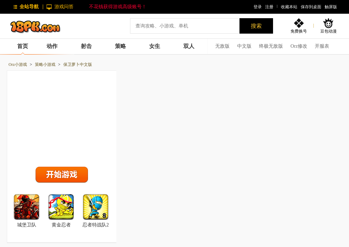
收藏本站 (289, 6)
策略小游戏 (45, 64)
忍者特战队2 (95, 224)
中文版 (244, 46)
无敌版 (222, 46)
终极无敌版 (271, 46)
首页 (22, 46)
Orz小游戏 (18, 64)
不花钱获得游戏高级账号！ (117, 6)
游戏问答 (64, 6)
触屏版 (331, 6)
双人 (188, 46)
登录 (258, 6)
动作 (52, 46)
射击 (86, 46)
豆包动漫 (328, 31)
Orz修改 (298, 46)
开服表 (322, 46)
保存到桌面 (311, 6)
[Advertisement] (62, 117)
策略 (120, 46)
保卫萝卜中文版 (77, 64)
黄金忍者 (61, 224)
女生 (154, 46)
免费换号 (298, 31)
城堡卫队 (26, 224)
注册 (269, 6)
